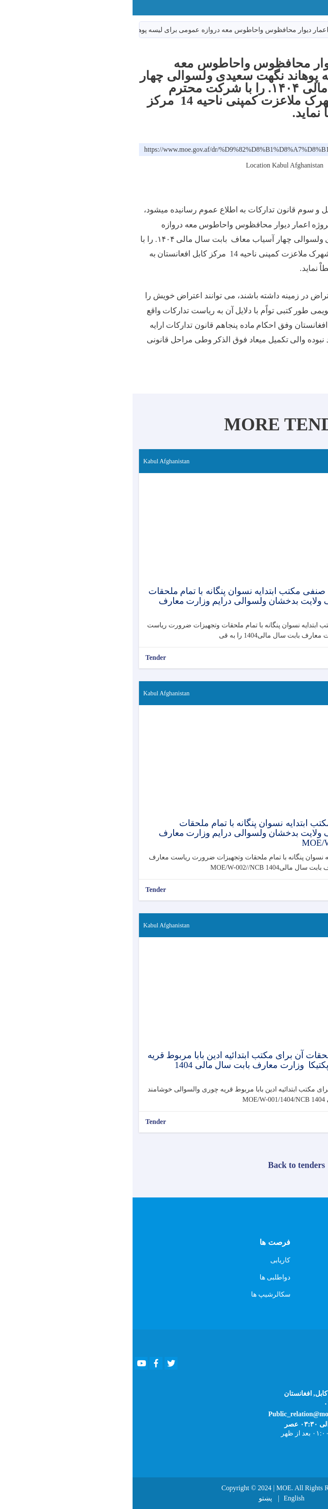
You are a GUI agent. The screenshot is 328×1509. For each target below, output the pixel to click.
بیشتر (307, 657)
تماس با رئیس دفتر (295, 1264)
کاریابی (148, 1260)
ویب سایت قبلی (299, 1247)
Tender (23, 657)
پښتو (132, 1498)
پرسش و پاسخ (301, 1298)
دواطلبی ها (142, 1277)
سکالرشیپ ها (138, 1294)
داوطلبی (274, 29)
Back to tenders (164, 1165)
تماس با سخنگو (300, 1281)
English (161, 1498)
